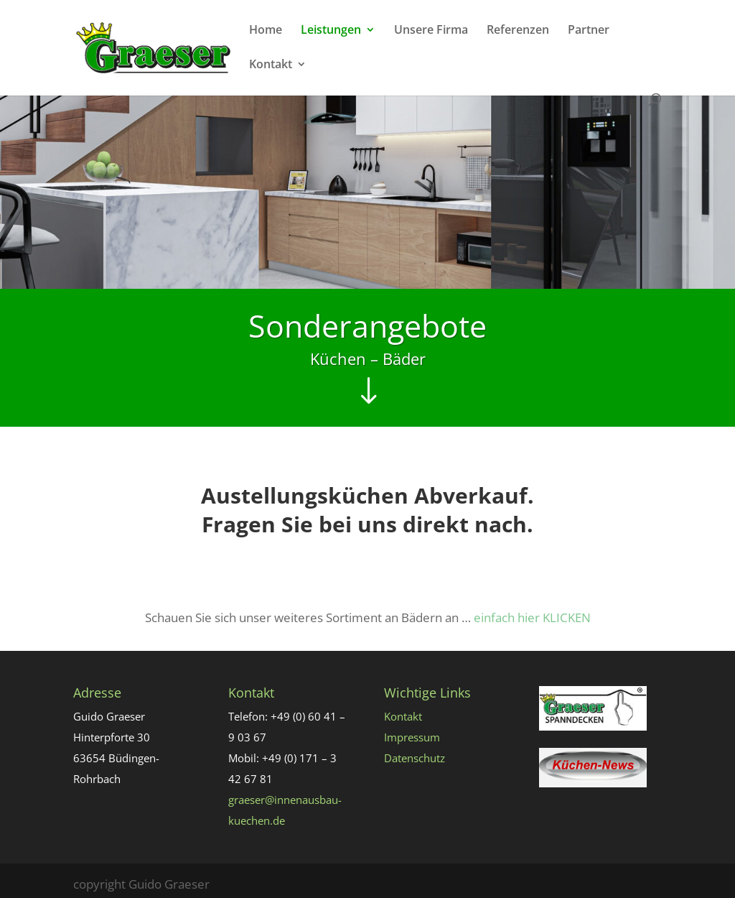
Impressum (412, 737)
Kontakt (270, 65)
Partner (588, 30)
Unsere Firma (431, 30)
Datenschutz (414, 758)
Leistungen (331, 30)
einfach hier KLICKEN (532, 617)
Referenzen (518, 30)
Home (265, 30)
